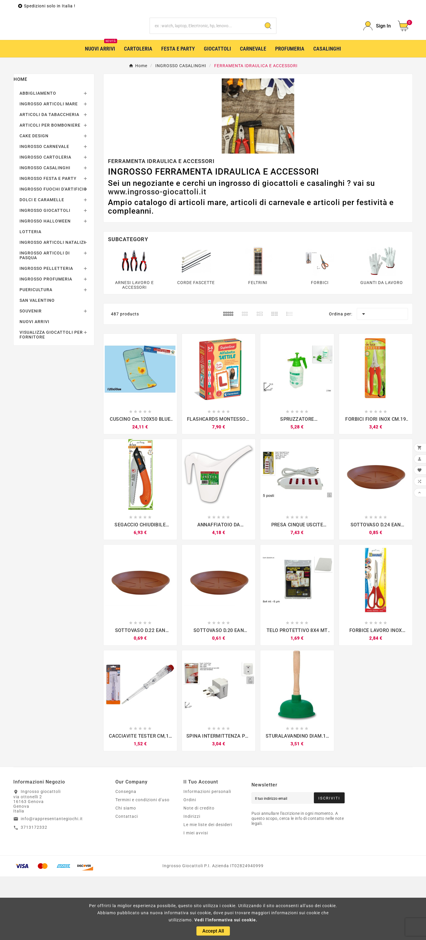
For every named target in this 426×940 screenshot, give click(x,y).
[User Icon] (377, 57)
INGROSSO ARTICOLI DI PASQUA (45, 319)
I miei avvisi (195, 896)
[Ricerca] (205, 57)
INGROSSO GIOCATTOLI (45, 274)
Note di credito (198, 871)
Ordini (189, 863)
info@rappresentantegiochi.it (52, 882)
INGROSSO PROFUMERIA (46, 342)
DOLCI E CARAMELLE (42, 263)
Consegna (125, 855)
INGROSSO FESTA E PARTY (48, 242)
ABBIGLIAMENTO (38, 156)
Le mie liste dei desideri (207, 888)
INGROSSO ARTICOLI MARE (49, 167)
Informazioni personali (207, 855)
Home (20, 143)
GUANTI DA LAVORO (381, 346)
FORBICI (320, 346)
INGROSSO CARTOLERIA (45, 220)
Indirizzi (191, 880)
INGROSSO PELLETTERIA (46, 332)
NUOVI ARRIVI (34, 385)
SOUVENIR (31, 374)
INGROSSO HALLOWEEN (45, 284)
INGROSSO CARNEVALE (44, 210)
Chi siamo (125, 871)
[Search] (268, 57)
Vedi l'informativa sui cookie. (225, 920)
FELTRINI (257, 346)
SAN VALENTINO (37, 364)
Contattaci (126, 880)
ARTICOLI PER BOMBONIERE (50, 188)
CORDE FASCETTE (196, 346)
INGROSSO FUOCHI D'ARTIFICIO (53, 252)
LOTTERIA (30, 295)
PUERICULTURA (36, 353)
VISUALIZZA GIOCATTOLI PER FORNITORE (51, 398)
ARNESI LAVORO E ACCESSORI (134, 348)
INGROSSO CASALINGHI (45, 231)
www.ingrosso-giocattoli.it (157, 255)
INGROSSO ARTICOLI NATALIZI (52, 306)
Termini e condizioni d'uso (142, 863)
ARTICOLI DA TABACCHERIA (49, 178)
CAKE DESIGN (34, 199)
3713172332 (34, 891)
